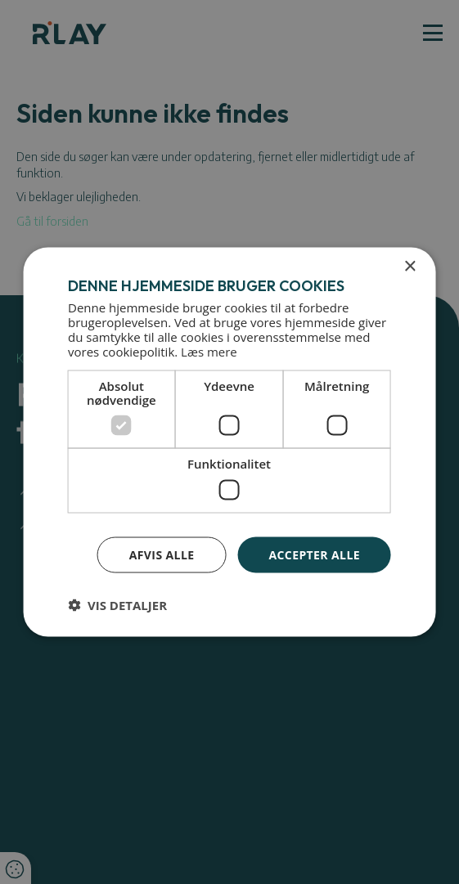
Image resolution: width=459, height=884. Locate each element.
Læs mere (209, 351)
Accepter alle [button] (313, 554)
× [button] (409, 266)
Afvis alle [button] (162, 554)
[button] (117, 605)
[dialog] (229, 442)
